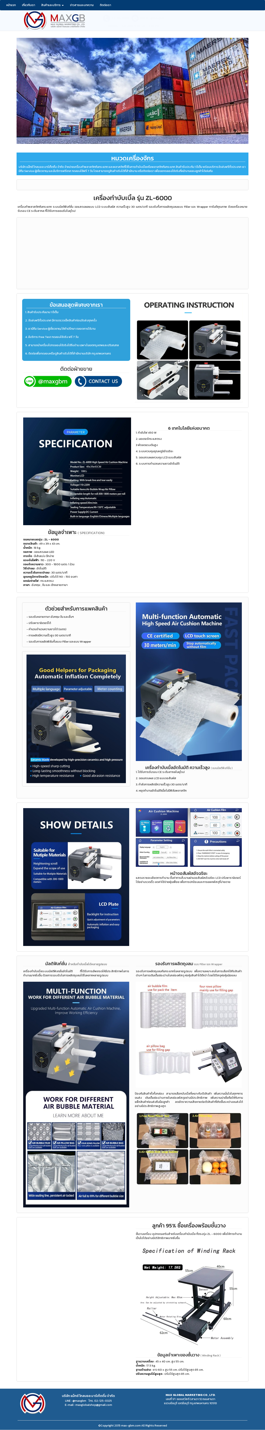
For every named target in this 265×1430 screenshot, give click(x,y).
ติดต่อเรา (105, 5)
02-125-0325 (120, 18)
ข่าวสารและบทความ (82, 5)
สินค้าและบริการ (52, 5)
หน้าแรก (11, 5)
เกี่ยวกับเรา (28, 5)
